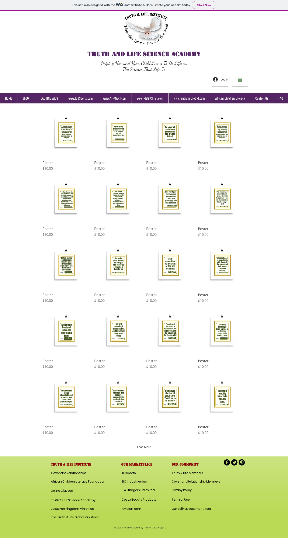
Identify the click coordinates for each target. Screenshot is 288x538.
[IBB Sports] (137, 473)
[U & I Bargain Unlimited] (138, 490)
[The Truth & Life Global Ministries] (75, 517)
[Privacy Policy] (187, 490)
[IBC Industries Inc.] (135, 481)
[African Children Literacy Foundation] (78, 481)
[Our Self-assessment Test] (191, 509)
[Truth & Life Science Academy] (73, 500)
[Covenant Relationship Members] (196, 481)
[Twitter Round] (234, 462)
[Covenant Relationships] (70, 473)
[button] (240, 79)
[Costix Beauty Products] (139, 500)
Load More (144, 447)
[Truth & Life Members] (187, 473)
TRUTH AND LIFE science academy (144, 54)
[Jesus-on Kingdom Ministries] (73, 509)
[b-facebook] (227, 462)
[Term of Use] (187, 500)
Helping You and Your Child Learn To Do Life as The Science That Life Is (144, 66)
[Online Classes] (68, 491)
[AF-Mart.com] (131, 509)
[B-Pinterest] (242, 462)
